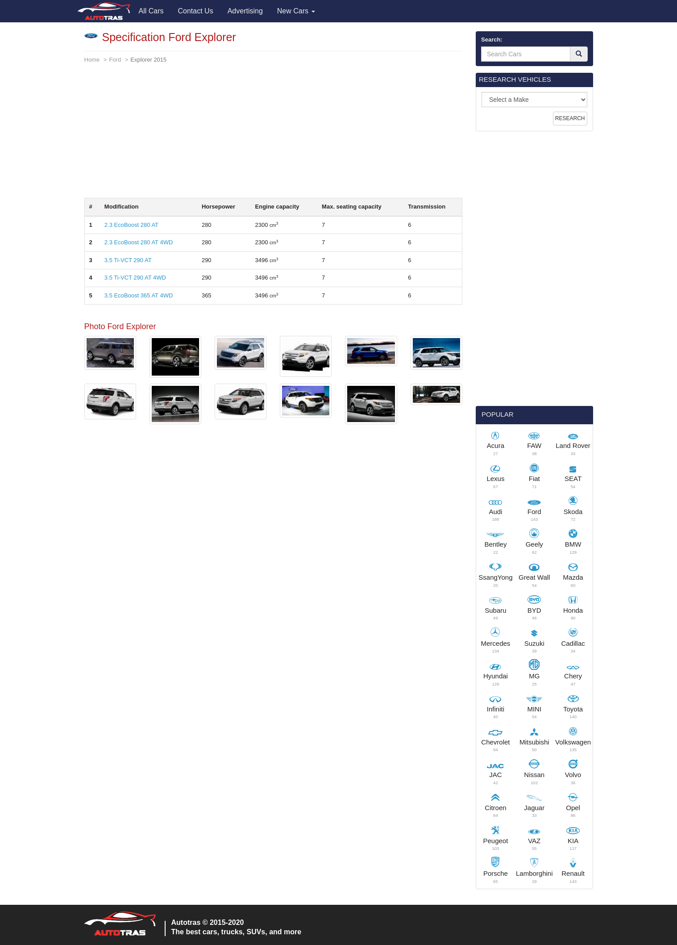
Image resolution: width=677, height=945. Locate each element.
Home (92, 59)
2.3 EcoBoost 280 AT (131, 225)
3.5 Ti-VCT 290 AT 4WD (135, 277)
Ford (115, 59)
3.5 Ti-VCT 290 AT (128, 260)
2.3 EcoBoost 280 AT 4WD (138, 242)
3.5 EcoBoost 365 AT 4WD (138, 295)
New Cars (296, 11)
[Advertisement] (273, 135)
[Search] (579, 54)
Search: (492, 39)
